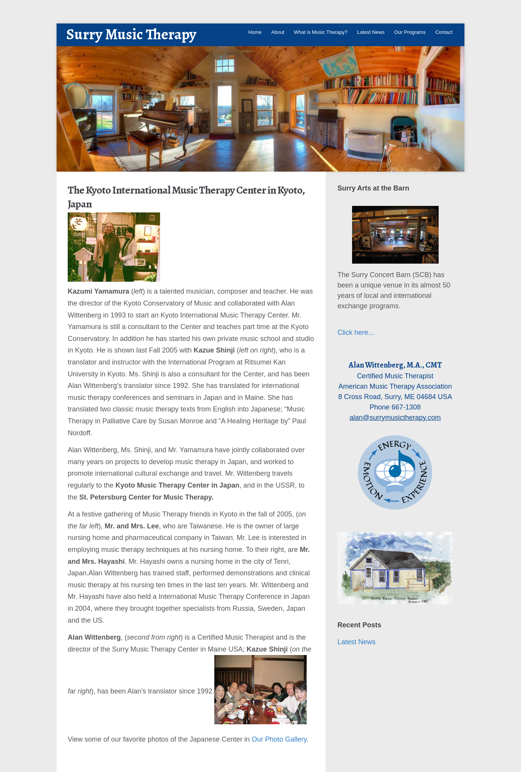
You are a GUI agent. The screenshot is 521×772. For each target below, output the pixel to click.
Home (255, 32)
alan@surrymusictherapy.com (395, 417)
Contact (444, 32)
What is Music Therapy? (320, 32)
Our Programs (410, 32)
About (277, 32)
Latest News (371, 32)
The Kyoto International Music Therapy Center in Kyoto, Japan (186, 197)
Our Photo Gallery (279, 739)
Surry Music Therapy (131, 34)
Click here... (355, 332)
